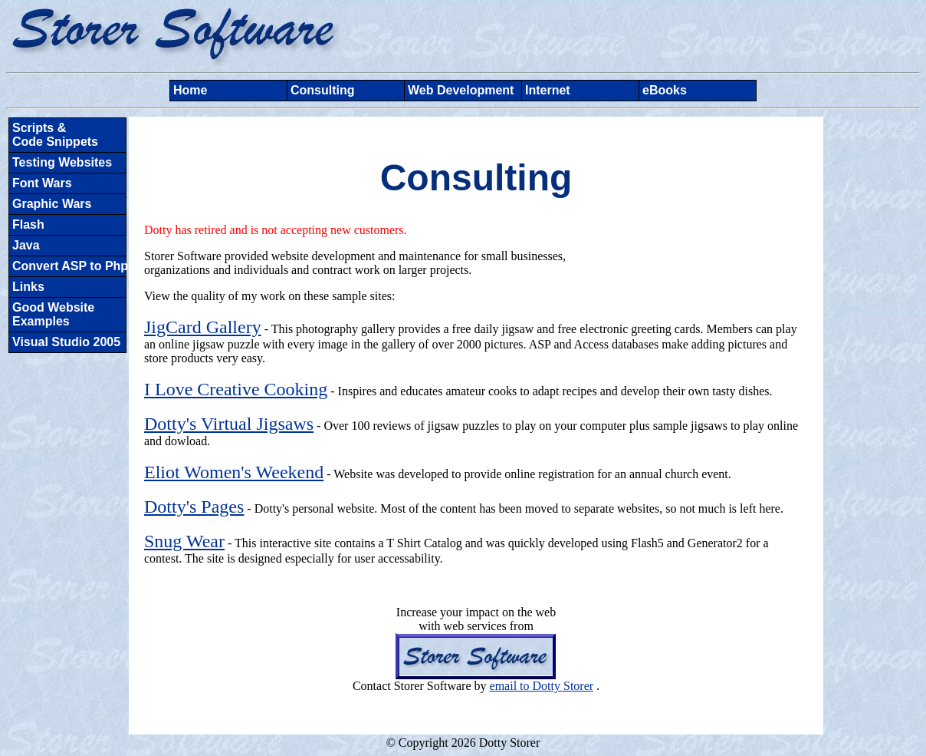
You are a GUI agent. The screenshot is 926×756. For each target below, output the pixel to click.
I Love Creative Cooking (235, 389)
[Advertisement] (872, 347)
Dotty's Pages (194, 507)
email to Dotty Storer (542, 685)
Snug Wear (184, 541)
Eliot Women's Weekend (233, 472)
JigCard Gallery (202, 327)
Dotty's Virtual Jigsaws (229, 424)
